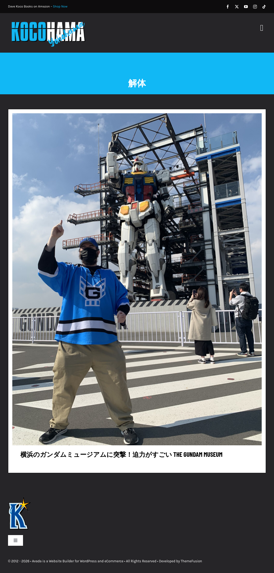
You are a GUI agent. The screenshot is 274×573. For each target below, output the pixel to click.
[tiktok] (264, 7)
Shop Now (60, 6)
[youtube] (246, 7)
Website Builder (61, 561)
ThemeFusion (191, 561)
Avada (37, 561)
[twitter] (237, 7)
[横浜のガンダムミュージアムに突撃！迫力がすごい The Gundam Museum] (137, 116)
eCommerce (113, 561)
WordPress (88, 561)
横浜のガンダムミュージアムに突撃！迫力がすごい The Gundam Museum (121, 454)
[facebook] (228, 7)
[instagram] (255, 7)
